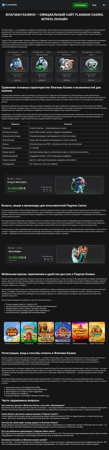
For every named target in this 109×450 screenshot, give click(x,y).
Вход (94, 5)
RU (104, 5)
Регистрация (80, 5)
